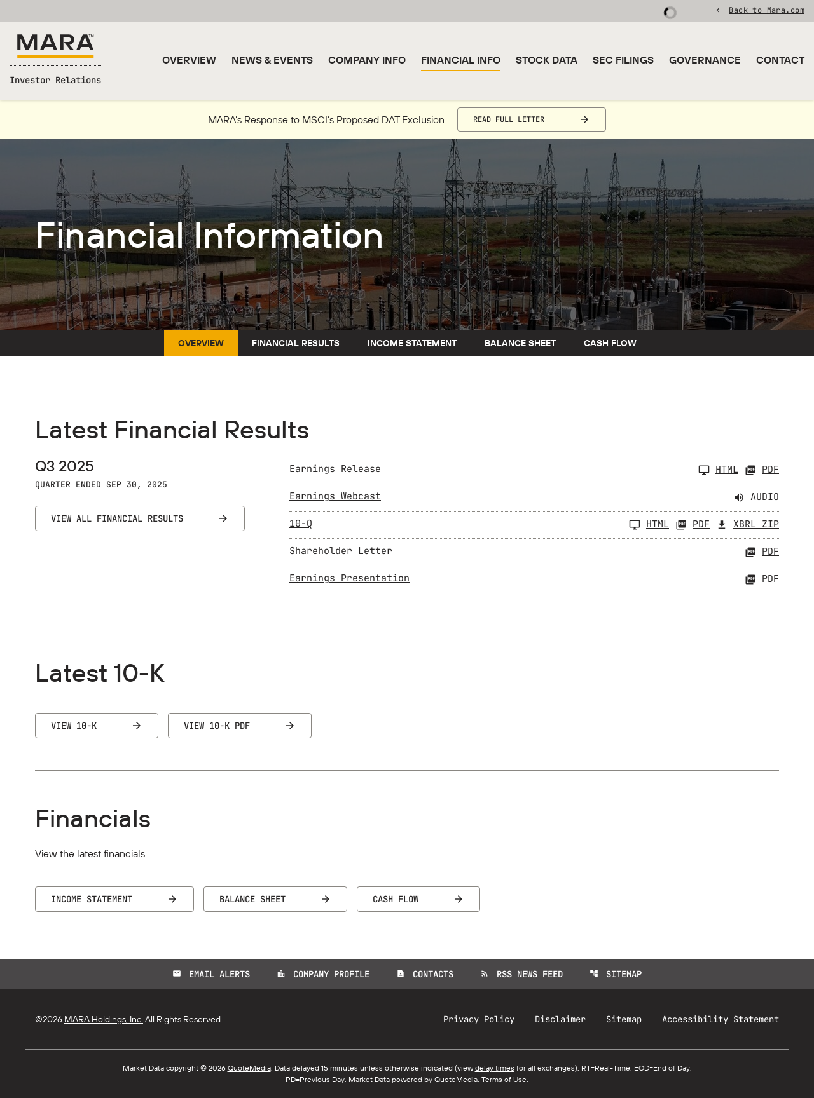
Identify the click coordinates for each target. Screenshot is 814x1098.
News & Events (272, 59)
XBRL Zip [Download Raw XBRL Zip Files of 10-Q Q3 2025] (747, 525)
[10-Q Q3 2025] (479, 525)
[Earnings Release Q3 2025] (513, 470)
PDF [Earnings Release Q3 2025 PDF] (762, 470)
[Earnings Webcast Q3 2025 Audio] (534, 497)
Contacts (424, 974)
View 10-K (74, 725)
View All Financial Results (117, 518)
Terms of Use (504, 1079)
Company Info (367, 59)
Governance (705, 59)
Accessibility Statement (720, 1019)
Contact (780, 59)
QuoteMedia (249, 1068)
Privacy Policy (478, 1019)
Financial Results (296, 343)
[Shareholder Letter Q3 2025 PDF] (534, 552)
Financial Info (460, 59)
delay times (494, 1068)
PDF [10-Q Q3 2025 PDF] (692, 525)
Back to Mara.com (766, 9)
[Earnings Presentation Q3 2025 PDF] (534, 579)
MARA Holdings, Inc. (103, 1019)
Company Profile (323, 974)
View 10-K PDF (217, 725)
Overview (189, 59)
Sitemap (616, 974)
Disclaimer (560, 1019)
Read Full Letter (508, 119)
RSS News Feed (521, 974)
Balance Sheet (520, 343)
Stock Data (546, 59)
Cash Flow (610, 343)
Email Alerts (211, 974)
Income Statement (412, 343)
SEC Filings (623, 59)
